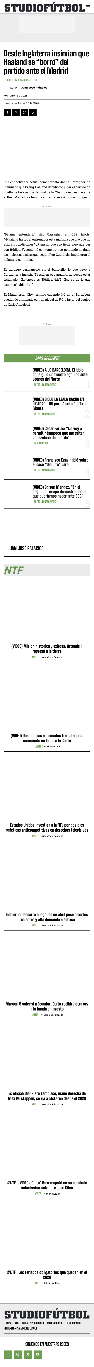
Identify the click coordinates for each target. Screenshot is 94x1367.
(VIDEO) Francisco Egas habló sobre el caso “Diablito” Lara (60, 462)
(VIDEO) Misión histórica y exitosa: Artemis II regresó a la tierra (47, 648)
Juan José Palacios (34, 87)
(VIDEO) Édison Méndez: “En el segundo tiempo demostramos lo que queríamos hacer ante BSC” (59, 491)
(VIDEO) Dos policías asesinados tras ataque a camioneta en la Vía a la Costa (47, 738)
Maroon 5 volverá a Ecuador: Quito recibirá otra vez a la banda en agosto (47, 1006)
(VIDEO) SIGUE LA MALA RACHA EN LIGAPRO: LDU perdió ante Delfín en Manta (60, 404)
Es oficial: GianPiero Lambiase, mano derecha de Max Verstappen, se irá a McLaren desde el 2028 (47, 1096)
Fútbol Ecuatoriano (45, 384)
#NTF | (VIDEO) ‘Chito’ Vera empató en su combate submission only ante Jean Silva (47, 1185)
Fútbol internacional (19, 80)
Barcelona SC (41, 443)
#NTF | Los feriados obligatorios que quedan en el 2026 (47, 1275)
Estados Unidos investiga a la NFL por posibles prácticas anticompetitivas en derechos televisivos (47, 827)
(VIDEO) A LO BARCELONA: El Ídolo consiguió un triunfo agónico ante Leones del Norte (60, 374)
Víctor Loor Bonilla (52, 1014)
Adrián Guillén (52, 1193)
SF (36, 80)
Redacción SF (52, 746)
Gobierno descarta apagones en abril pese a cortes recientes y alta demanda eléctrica (47, 917)
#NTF (35, 656)
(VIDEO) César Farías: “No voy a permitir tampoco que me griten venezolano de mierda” (59, 433)
